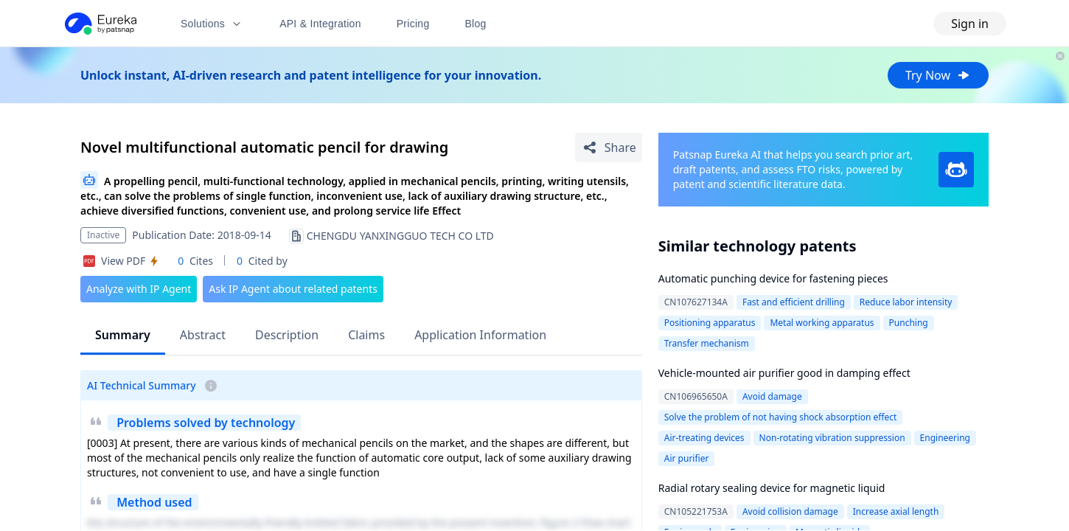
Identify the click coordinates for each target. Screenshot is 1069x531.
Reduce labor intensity (906, 302)
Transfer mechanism (706, 343)
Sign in (970, 23)
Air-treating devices (704, 437)
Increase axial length (896, 511)
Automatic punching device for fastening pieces (773, 278)
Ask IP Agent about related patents (293, 289)
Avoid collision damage (790, 511)
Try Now (938, 75)
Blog (476, 24)
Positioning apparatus (710, 322)
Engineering (945, 437)
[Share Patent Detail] (608, 147)
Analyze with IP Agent (138, 289)
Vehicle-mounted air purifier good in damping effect (784, 373)
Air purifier (686, 458)
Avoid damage (772, 396)
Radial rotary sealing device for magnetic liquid (771, 488)
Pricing (413, 24)
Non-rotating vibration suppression (832, 437)
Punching (908, 322)
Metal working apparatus (822, 322)
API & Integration (320, 24)
